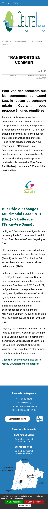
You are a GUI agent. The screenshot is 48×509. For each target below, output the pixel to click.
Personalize (24, 505)
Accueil (5, 41)
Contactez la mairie (17, 419)
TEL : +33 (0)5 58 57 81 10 (24, 410)
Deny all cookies (33, 502)
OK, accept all (13, 502)
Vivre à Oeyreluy (19, 41)
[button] (3, 2)
